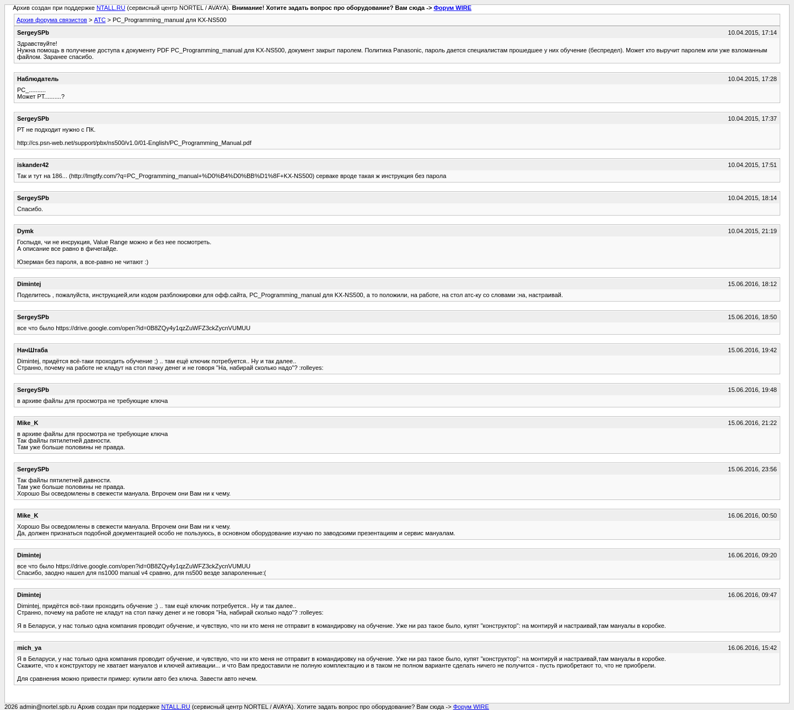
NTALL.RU (110, 7)
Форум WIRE (452, 7)
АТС (99, 20)
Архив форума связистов (52, 20)
